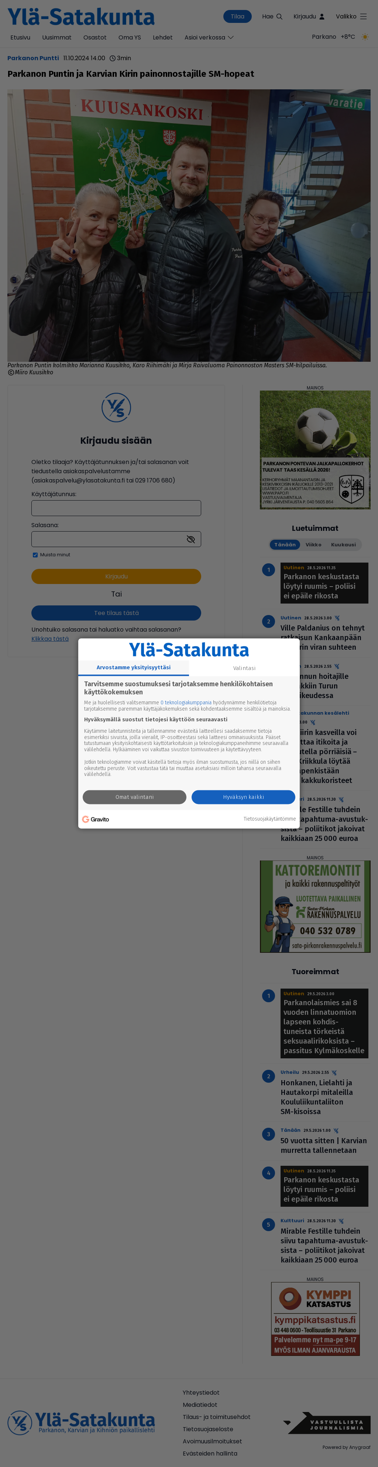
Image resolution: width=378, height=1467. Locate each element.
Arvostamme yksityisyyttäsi (134, 667)
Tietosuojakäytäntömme (270, 819)
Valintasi (244, 668)
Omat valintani (135, 797)
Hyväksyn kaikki (243, 797)
